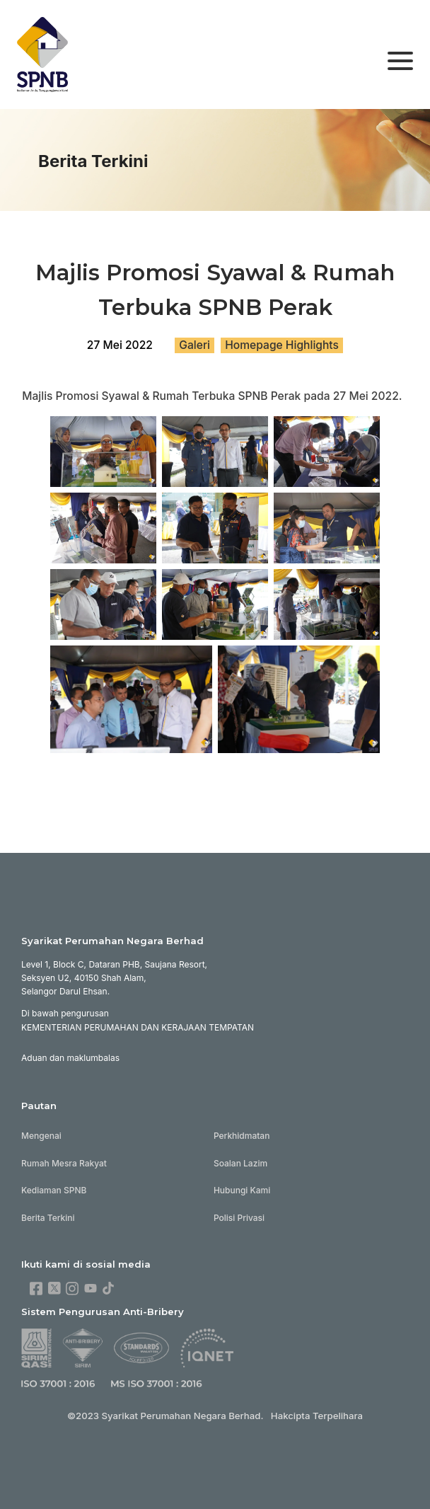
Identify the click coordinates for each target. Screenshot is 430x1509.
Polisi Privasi (239, 1217)
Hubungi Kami (242, 1190)
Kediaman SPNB (53, 1190)
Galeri (194, 345)
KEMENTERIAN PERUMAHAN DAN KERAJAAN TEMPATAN (137, 1027)
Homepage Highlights (282, 345)
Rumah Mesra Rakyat (64, 1163)
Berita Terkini (48, 1217)
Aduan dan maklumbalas (70, 1057)
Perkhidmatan (242, 1135)
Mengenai (41, 1135)
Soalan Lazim (240, 1163)
